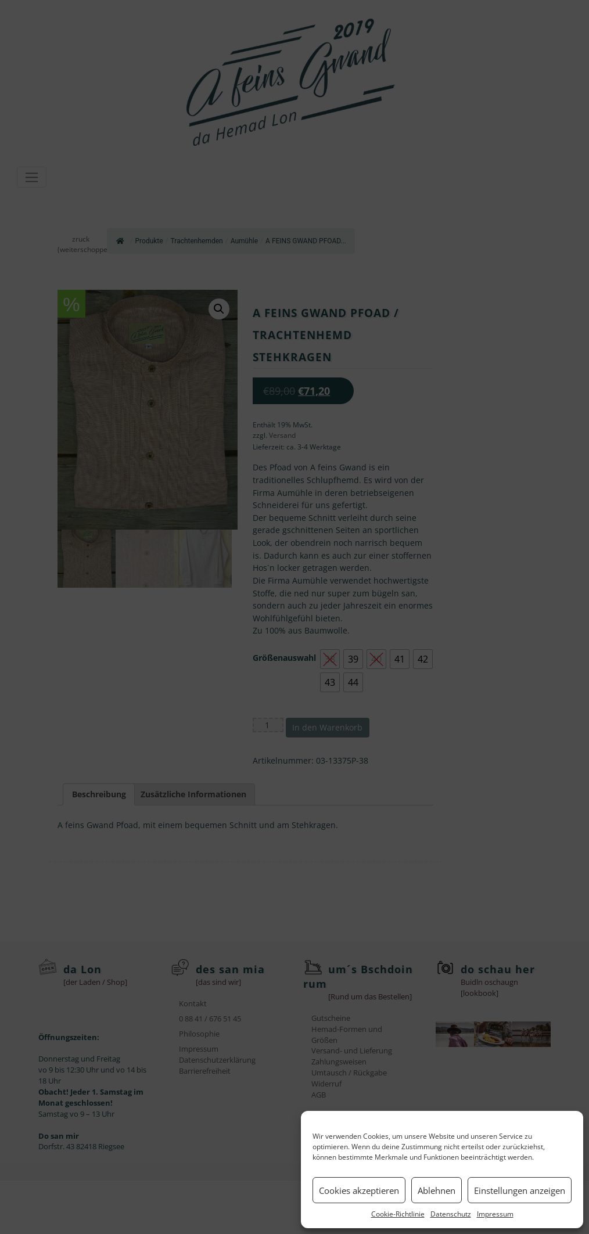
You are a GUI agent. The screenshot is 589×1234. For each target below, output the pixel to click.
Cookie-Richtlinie (398, 1214)
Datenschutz (450, 1214)
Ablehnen (436, 1190)
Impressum (495, 1214)
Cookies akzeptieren (359, 1190)
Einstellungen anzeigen (519, 1190)
